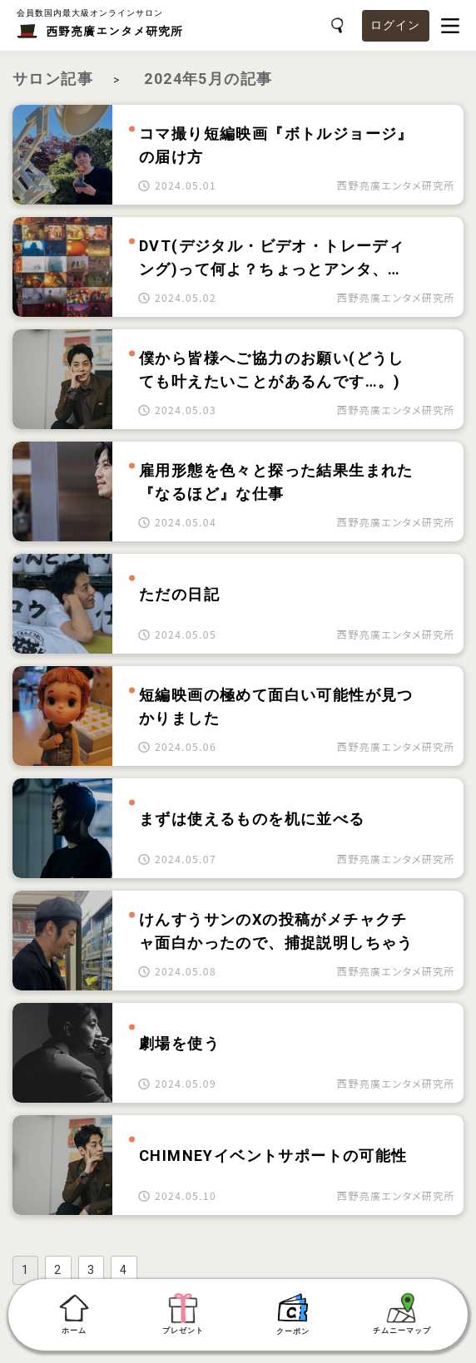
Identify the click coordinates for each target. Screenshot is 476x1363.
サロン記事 (52, 78)
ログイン (395, 25)
